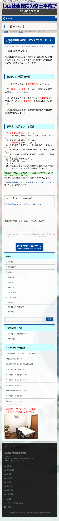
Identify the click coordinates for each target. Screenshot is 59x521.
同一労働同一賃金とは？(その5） (17, 375)
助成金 (52, 46)
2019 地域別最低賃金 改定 (16, 369)
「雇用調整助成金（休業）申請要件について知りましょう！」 (29, 182)
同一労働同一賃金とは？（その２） (18, 390)
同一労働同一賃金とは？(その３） (17, 385)
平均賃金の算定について (14, 359)
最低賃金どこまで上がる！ (15, 401)
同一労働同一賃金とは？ (14, 396)
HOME (10, 262)
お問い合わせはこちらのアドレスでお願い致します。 (24, 353)
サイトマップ (9, 446)
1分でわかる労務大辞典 (16, 307)
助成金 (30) (12, 339)
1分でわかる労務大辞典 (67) (18, 334)
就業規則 (11, 277)
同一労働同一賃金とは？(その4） (17, 380)
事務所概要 (12, 267)
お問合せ (11, 312)
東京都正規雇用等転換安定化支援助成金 (19, 364)
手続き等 (11, 287)
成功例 (10, 272)
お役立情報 (12, 297)
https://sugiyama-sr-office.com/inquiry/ (23, 204)
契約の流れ (12, 292)
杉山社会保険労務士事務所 (26, 513)
